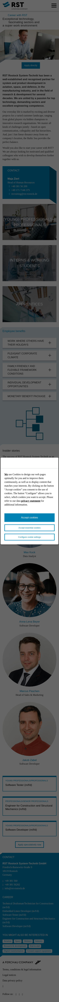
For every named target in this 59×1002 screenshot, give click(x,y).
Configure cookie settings (29, 537)
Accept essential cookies (29, 528)
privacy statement (30, 501)
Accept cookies (29, 517)
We (6, 474)
